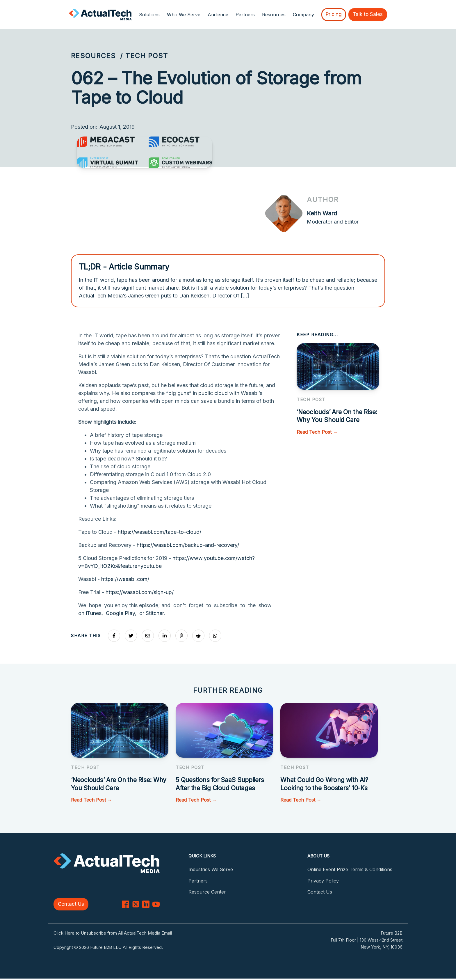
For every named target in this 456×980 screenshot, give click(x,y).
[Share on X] (131, 636)
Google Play (120, 613)
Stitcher (155, 613)
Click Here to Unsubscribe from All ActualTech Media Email (113, 933)
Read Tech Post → (317, 432)
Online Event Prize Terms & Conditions (349, 869)
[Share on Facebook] (114, 636)
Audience (218, 14)
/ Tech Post (144, 56)
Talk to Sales (368, 14)
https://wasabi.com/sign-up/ (140, 592)
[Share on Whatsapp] (215, 636)
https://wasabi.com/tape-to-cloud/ (159, 532)
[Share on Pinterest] (181, 636)
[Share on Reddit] (198, 636)
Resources (93, 56)
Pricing (334, 14)
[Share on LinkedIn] (164, 636)
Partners (245, 14)
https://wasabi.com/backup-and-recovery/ (188, 545)
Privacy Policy (323, 881)
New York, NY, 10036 (381, 947)
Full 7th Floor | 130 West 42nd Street (366, 940)
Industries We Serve (210, 869)
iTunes (93, 613)
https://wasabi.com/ (125, 579)
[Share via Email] (148, 636)
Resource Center (207, 892)
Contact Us (71, 904)
